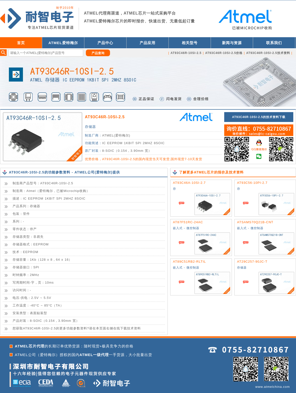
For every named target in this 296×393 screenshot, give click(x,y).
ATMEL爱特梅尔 (63, 43)
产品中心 (105, 43)
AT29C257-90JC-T (252, 261)
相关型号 (190, 43)
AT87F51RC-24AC (188, 222)
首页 (21, 43)
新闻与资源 (232, 43)
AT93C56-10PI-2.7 (252, 183)
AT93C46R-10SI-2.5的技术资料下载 (259, 117)
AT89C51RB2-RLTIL (189, 261)
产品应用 (147, 43)
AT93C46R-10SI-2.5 (105, 117)
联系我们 (274, 43)
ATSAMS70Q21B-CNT (255, 222)
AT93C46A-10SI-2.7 (189, 183)
